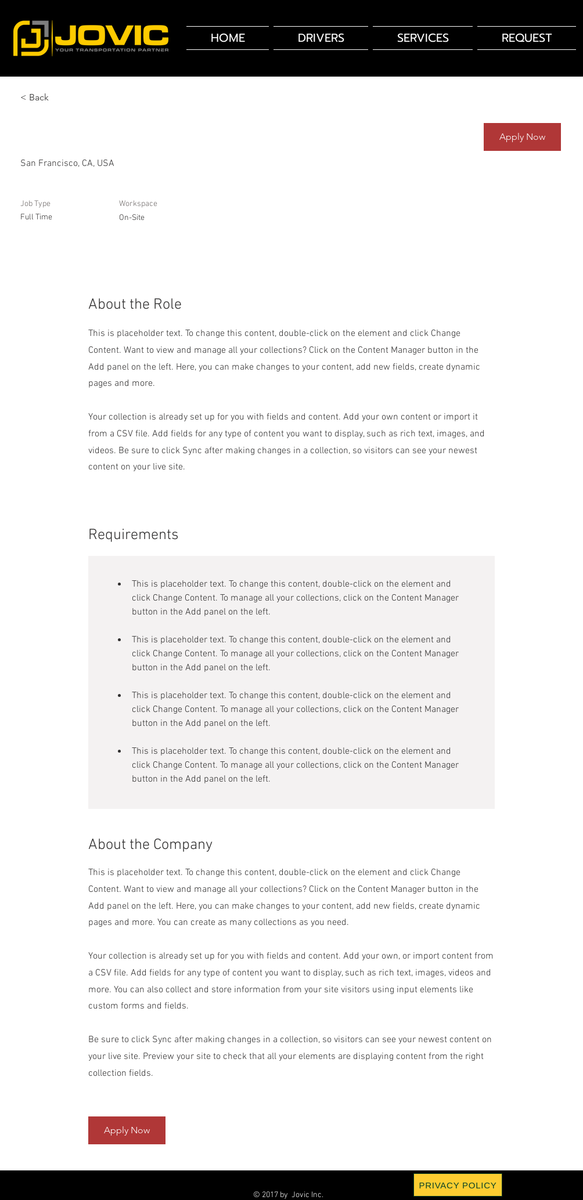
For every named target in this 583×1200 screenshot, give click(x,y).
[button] (525, 38)
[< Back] (61, 98)
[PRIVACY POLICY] (457, 1185)
